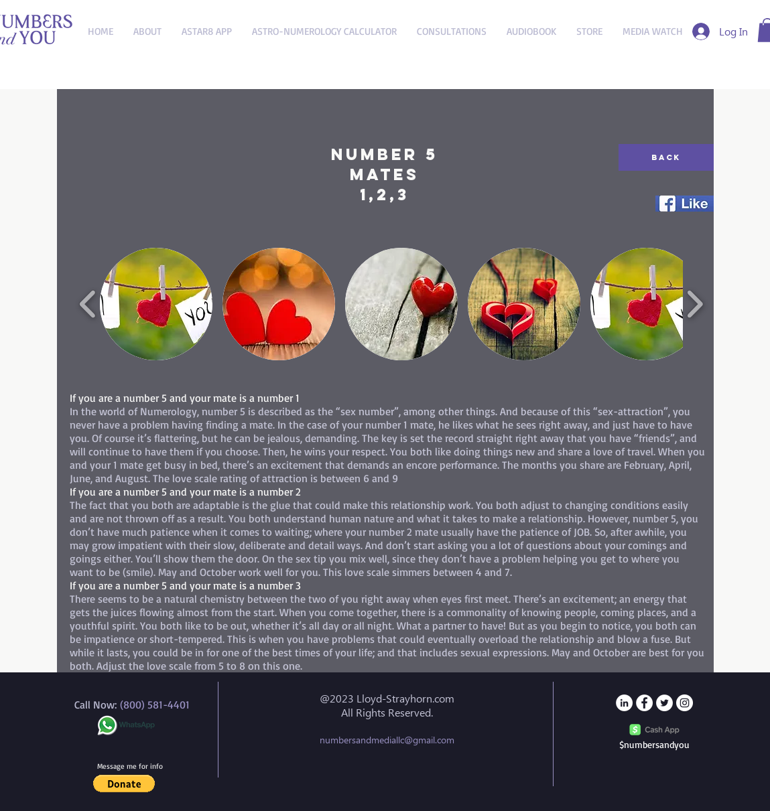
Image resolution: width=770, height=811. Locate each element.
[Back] (666, 157)
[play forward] (695, 304)
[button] (156, 304)
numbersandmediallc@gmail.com (387, 739)
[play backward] (88, 304)
